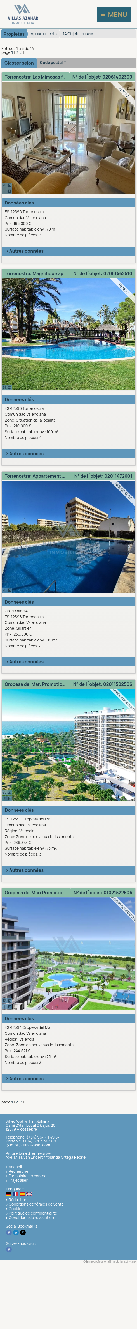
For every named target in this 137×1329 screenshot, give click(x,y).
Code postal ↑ (53, 62)
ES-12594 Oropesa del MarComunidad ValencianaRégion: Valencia (69, 836)
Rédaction (18, 1199)
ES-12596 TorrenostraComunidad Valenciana (69, 223)
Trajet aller (18, 1180)
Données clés (19, 203)
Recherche (18, 1171)
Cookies (16, 1208)
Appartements (44, 33)
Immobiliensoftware (123, 1261)
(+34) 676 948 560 (39, 1141)
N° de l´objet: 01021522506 (103, 892)
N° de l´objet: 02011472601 (103, 476)
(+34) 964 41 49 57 (43, 1137)
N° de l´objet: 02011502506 (102, 684)
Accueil (15, 1166)
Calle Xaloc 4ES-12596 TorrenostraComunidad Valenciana (69, 628)
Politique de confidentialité (33, 1213)
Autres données (24, 251)
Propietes (14, 34)
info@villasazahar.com (30, 1145)
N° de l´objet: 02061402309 (102, 77)
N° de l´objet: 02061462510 (102, 273)
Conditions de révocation (31, 1217)
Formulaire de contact (28, 1175)
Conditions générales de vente (36, 1204)
